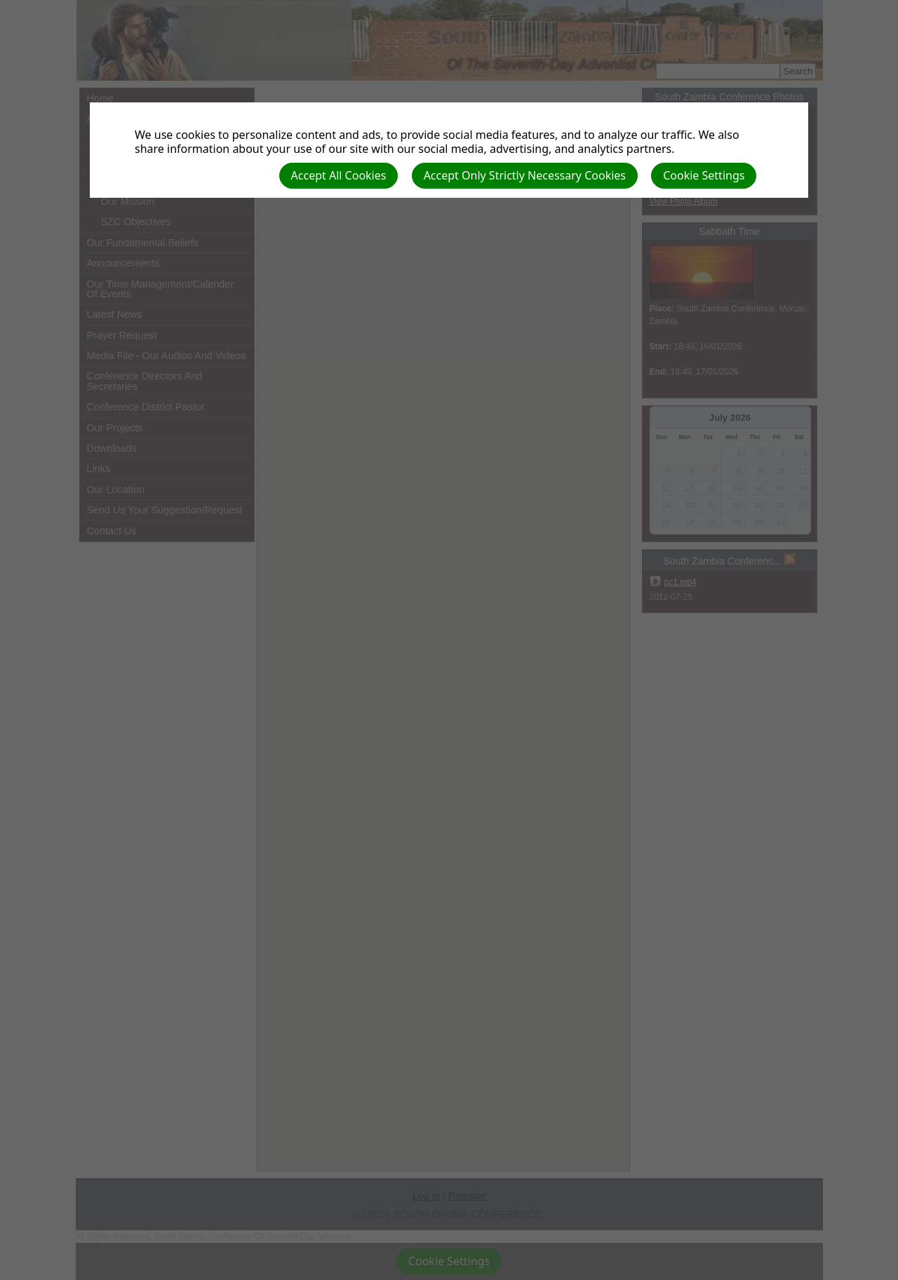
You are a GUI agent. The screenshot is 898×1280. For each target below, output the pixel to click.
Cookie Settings (703, 175)
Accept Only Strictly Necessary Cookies (525, 175)
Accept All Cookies (339, 175)
